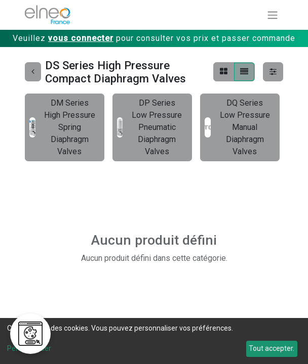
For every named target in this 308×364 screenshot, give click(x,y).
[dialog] (154, 341)
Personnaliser (29, 348)
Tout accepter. (271, 348)
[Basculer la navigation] (272, 15)
